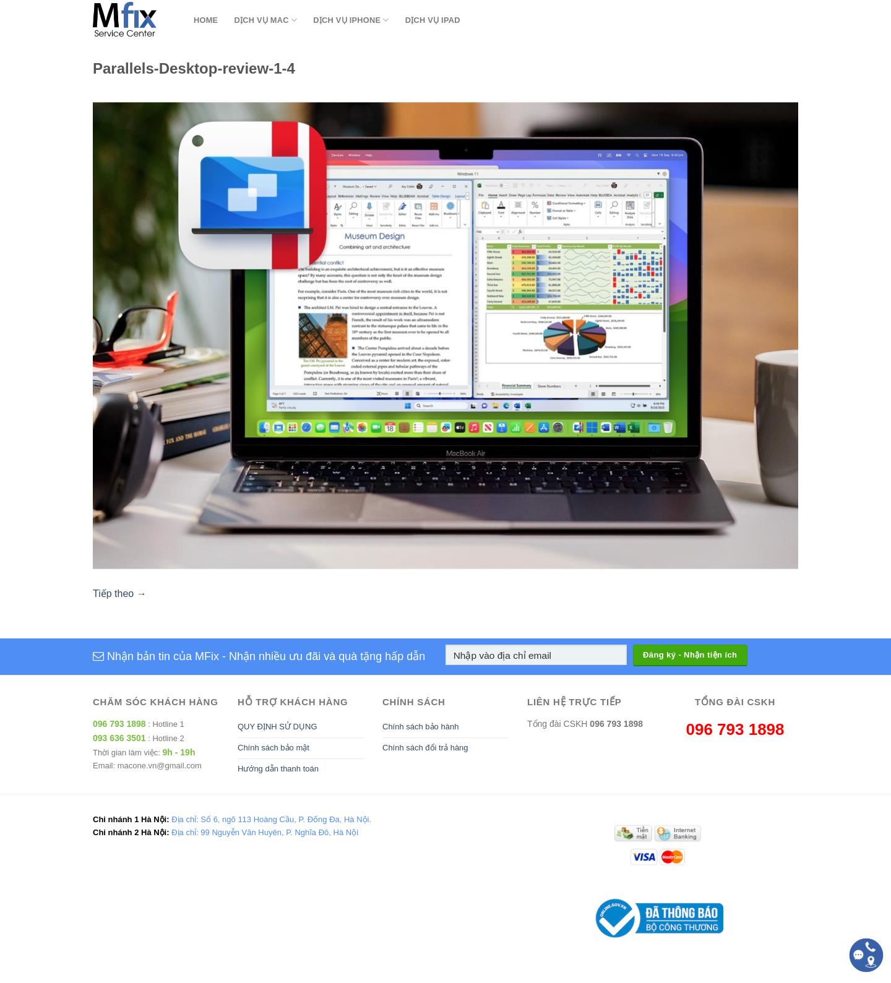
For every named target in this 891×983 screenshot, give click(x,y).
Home (206, 20)
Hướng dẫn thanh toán (278, 768)
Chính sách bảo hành (420, 726)
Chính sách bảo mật (273, 747)
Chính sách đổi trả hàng (425, 747)
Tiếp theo (120, 593)
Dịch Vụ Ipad (432, 20)
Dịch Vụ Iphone (351, 20)
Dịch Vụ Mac (265, 20)
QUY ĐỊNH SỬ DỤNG (277, 726)
